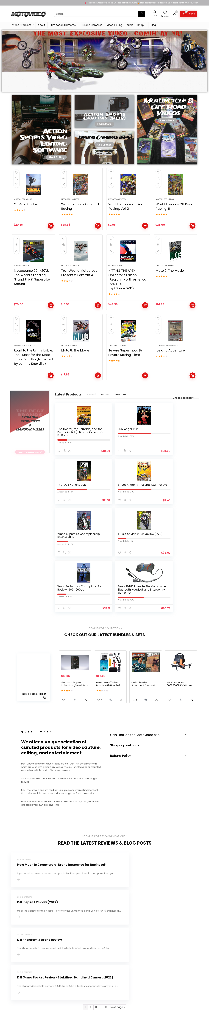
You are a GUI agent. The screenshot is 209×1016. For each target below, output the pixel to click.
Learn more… (17, 967)
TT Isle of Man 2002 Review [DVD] (107, 517)
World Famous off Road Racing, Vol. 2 (127, 213)
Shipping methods (124, 672)
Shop (140, 25)
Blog (153, 25)
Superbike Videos (21, 279)
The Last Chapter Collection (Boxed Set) (74, 615)
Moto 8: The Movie (75, 371)
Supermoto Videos (117, 366)
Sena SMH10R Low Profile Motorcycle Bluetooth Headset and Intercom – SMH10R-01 (180, 522)
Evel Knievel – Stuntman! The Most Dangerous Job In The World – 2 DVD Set (144, 617)
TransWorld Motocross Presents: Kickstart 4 (79, 286)
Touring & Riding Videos (167, 366)
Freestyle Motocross (24, 366)
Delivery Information (86, 961)
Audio (129, 25)
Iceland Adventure (170, 371)
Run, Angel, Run (104, 456)
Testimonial (112, 948)
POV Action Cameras (63, 25)
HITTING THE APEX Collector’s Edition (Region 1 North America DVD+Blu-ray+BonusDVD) (127, 293)
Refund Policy (120, 682)
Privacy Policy (82, 966)
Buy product (51, 232)
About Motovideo (84, 953)
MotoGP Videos (115, 279)
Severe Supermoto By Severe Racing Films (125, 373)
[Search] (141, 14)
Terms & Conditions (86, 970)
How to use (112, 953)
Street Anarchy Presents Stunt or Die (179, 459)
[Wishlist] (165, 12)
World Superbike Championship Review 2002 (68, 519)
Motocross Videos (23, 206)
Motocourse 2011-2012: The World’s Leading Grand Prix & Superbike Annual (32, 291)
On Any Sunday (26, 211)
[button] (148, 662)
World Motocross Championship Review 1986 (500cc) (142, 520)
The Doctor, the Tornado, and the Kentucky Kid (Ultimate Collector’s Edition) (70, 462)
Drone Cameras (92, 25)
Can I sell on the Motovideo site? (135, 662)
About (41, 25)
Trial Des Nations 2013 (142, 457)
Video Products (21, 25)
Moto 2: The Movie (170, 284)
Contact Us (81, 948)
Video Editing (114, 25)
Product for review (85, 957)
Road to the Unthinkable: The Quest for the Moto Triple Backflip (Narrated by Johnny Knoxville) (33, 377)
